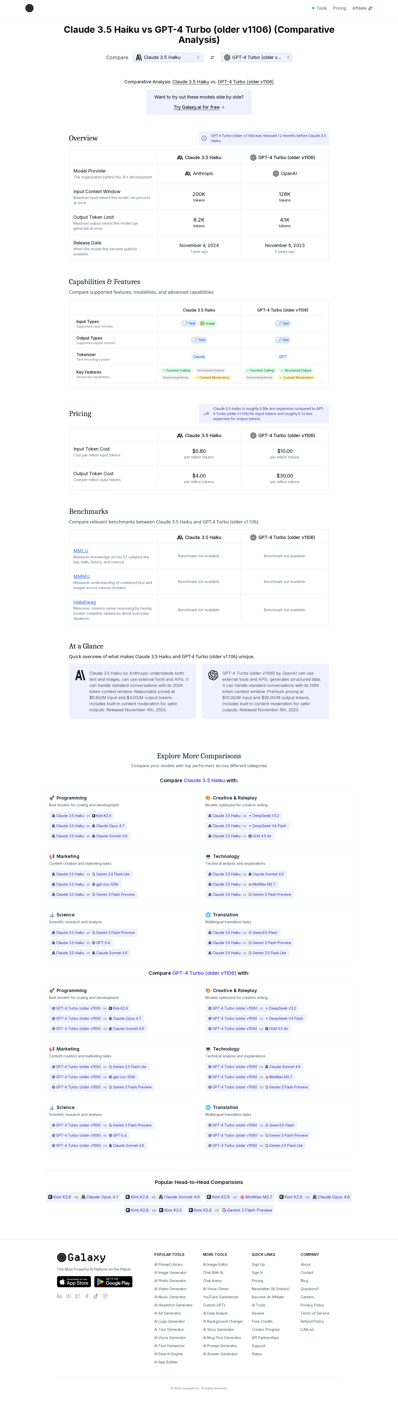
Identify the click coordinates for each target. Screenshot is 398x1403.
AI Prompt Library (168, 1264)
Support (258, 1346)
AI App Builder (166, 1362)
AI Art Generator (167, 1313)
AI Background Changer (223, 1321)
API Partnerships (265, 1337)
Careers (307, 1297)
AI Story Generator (218, 1329)
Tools (321, 8)
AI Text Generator (169, 1329)
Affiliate (362, 8)
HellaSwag (84, 602)
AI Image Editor (215, 1264)
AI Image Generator (170, 1272)
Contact (307, 1272)
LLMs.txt (307, 1329)
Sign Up (258, 1264)
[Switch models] (212, 57)
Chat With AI (213, 1272)
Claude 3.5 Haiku (191, 81)
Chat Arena (212, 1280)
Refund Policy (312, 1321)
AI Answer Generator (220, 1354)
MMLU (80, 550)
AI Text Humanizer (169, 1346)
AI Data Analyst (215, 1313)
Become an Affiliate (268, 1297)
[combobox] (168, 57)
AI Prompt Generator (220, 1346)
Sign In (257, 1272)
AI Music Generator (170, 1297)
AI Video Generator (170, 1289)
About (305, 1264)
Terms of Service (315, 1313)
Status (257, 1354)
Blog (304, 1280)
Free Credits (262, 1321)
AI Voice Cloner (216, 1289)
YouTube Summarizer (221, 1297)
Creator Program (266, 1329)
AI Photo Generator (170, 1280)
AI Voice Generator (170, 1337)
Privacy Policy (312, 1305)
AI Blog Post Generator (222, 1337)
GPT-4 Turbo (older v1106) (246, 81)
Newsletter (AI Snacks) (271, 1289)
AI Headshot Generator (173, 1305)
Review (258, 1313)
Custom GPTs (214, 1305)
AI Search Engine (168, 1354)
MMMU (81, 576)
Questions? (310, 1289)
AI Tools (258, 1305)
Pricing (339, 8)
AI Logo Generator (169, 1321)
